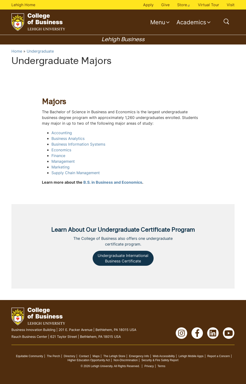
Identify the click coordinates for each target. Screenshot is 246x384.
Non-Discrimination (126, 360)
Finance (58, 155)
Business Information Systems (78, 144)
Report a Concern (218, 356)
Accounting (61, 132)
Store (183, 4)
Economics (61, 150)
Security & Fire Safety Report (159, 360)
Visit (231, 4)
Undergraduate (40, 51)
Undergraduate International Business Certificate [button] (123, 258)
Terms (162, 366)
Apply (148, 4)
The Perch (53, 356)
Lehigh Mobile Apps (191, 356)
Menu (157, 22)
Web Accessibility (164, 356)
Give (165, 4)
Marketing (60, 167)
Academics (191, 22)
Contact (84, 356)
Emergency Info (139, 356)
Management (63, 161)
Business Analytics (68, 138)
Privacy (149, 366)
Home (16, 51)
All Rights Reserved (126, 366)
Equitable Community (29, 356)
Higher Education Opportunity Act (89, 360)
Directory (69, 356)
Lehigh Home (23, 4)
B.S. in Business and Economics (112, 182)
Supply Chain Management (75, 172)
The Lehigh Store (114, 356)
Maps (96, 356)
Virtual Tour (208, 4)
